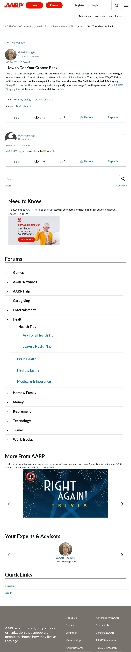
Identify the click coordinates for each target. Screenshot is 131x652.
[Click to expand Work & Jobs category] (8, 439)
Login (95, 5)
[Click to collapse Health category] (8, 319)
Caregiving (21, 300)
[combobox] (65, 178)
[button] (126, 5)
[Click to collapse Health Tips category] (14, 326)
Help (110, 15)
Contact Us (102, 540)
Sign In (8, 508)
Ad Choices (57, 637)
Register (80, 5)
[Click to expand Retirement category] (8, 411)
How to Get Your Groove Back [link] (96, 26)
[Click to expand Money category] (8, 402)
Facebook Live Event (71, 77)
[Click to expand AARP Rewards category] (8, 282)
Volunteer (71, 548)
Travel (18, 430)
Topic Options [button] (18, 42)
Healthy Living (22, 99)
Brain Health (23, 106)
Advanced (121, 185)
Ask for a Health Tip (38, 335)
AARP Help (21, 291)
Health (18, 319)
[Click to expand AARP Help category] (8, 291)
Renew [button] (54, 5)
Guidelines (99, 15)
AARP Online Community (19, 26)
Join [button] (34, 5)
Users (8, 185)
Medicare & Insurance (34, 381)
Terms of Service (44, 624)
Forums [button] (119, 15)
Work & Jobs (23, 439)
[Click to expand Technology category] (8, 421)
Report (88, 117)
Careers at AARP (105, 548)
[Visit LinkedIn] (43, 646)
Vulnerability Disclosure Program (24, 637)
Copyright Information (66, 631)
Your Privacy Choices (83, 637)
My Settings (84, 15)
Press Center (73, 600)
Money (18, 402)
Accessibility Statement (75, 624)
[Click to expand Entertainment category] (8, 310)
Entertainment (24, 310)
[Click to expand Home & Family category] (8, 393)
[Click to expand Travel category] (8, 430)
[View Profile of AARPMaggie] (26, 52)
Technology (22, 421)
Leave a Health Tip (63, 26)
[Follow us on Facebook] (9, 646)
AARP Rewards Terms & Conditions (26, 631)
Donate (70, 540)
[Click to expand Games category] (8, 272)
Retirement (22, 411)
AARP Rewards (25, 282)
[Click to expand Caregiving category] (8, 300)
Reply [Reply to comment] (111, 161)
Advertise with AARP (108, 533)
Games (18, 272)
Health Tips (43, 26)
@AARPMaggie (15, 150)
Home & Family (24, 393)
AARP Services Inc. (107, 555)
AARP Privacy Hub (16, 624)
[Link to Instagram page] (32, 646)
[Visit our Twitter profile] (21, 646)
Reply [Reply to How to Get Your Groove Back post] (111, 117)
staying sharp (42, 99)
